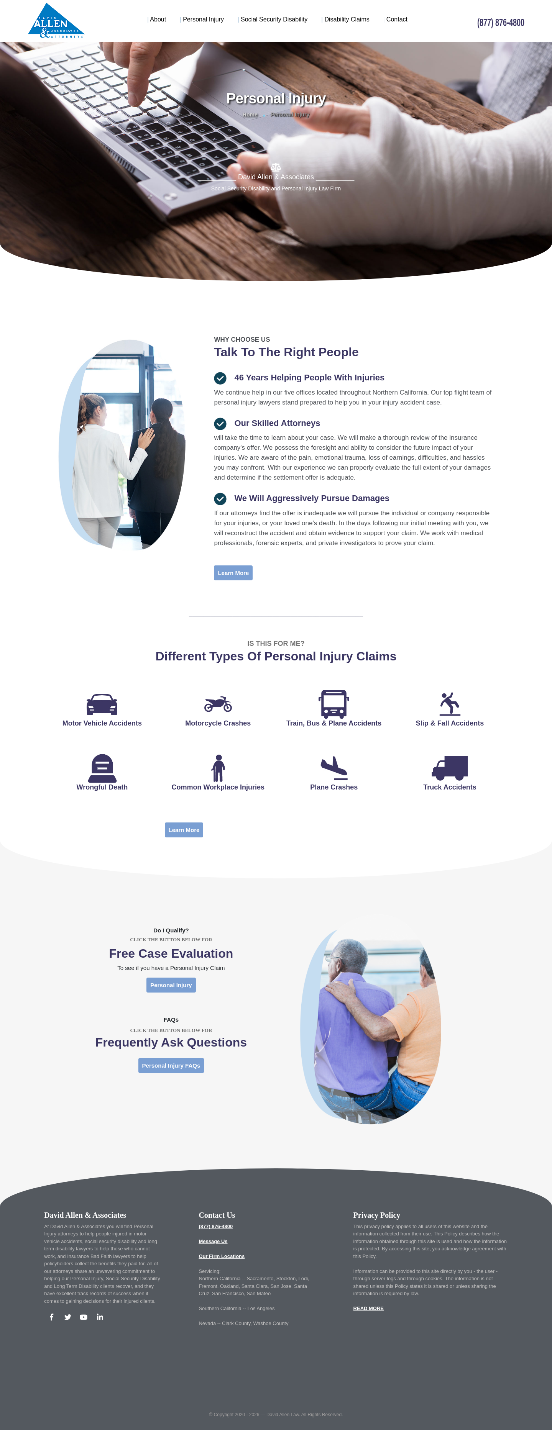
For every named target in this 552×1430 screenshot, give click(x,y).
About (156, 19)
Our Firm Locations (222, 1256)
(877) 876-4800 (216, 1226)
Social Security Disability (272, 19)
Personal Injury (202, 19)
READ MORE (368, 1308)
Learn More (233, 573)
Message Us (213, 1241)
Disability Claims (345, 19)
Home (250, 114)
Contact (395, 19)
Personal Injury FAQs (171, 1065)
